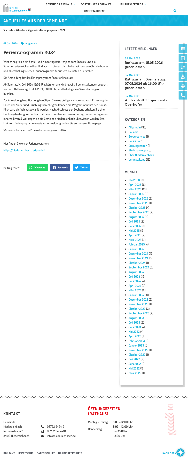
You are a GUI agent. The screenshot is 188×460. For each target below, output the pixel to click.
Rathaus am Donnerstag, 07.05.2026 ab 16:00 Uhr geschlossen (145, 83)
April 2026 (135, 184)
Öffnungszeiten (138, 145)
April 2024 (135, 286)
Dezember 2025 (138, 198)
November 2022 (138, 350)
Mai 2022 (134, 368)
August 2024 (136, 272)
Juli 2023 (134, 322)
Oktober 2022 (137, 354)
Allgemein (31, 43)
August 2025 (136, 217)
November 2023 (138, 304)
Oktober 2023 (137, 308)
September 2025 (139, 212)
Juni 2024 (135, 281)
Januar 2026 (136, 194)
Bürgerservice (137, 136)
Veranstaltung (137, 159)
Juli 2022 (134, 359)
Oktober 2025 (137, 207)
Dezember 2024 (138, 253)
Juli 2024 (134, 276)
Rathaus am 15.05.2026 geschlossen (144, 65)
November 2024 (138, 258)
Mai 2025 (134, 230)
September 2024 (139, 267)
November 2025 (138, 203)
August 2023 (136, 318)
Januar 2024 (136, 295)
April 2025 (135, 235)
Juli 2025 (134, 221)
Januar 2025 (136, 249)
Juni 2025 (135, 226)
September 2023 (139, 313)
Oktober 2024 (137, 263)
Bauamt (133, 132)
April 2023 (135, 336)
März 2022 (135, 373)
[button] (37, 167)
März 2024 (135, 290)
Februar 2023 (137, 341)
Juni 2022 (135, 364)
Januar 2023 (136, 345)
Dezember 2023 (138, 299)
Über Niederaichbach (141, 155)
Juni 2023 (135, 327)
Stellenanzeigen (138, 150)
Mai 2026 (134, 180)
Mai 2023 (134, 331)
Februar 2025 (137, 244)
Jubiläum (134, 141)
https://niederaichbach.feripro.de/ (24, 150)
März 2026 (135, 189)
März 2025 (135, 240)
